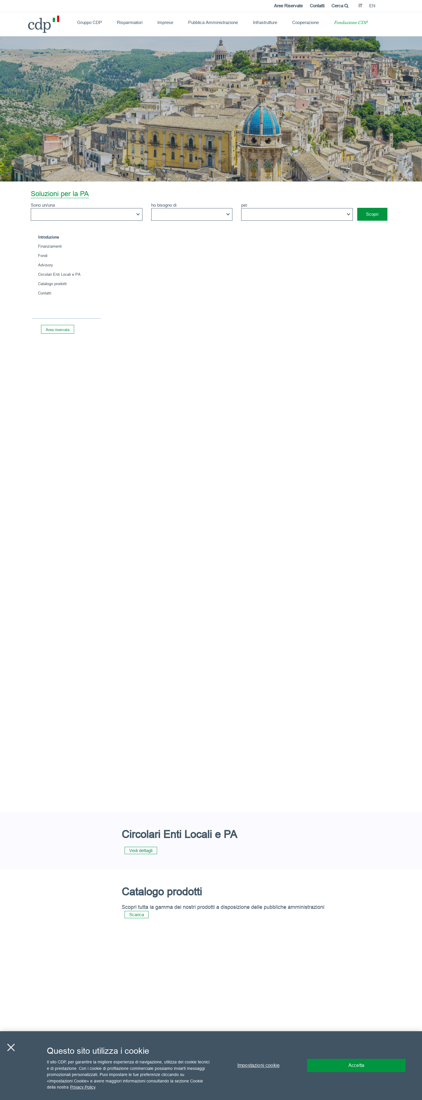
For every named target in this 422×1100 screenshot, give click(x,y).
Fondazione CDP (350, 23)
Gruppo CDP (89, 22)
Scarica (136, 914)
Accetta (356, 1065)
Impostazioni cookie (258, 1065)
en (372, 5)
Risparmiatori (129, 22)
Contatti (317, 5)
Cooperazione (305, 22)
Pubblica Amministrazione (213, 22)
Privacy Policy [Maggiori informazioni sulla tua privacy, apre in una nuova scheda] (83, 1087)
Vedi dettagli (140, 850)
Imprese (165, 22)
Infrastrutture (265, 22)
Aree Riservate (288, 5)
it (360, 5)
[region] (211, 1065)
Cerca (339, 5)
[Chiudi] (10, 1047)
